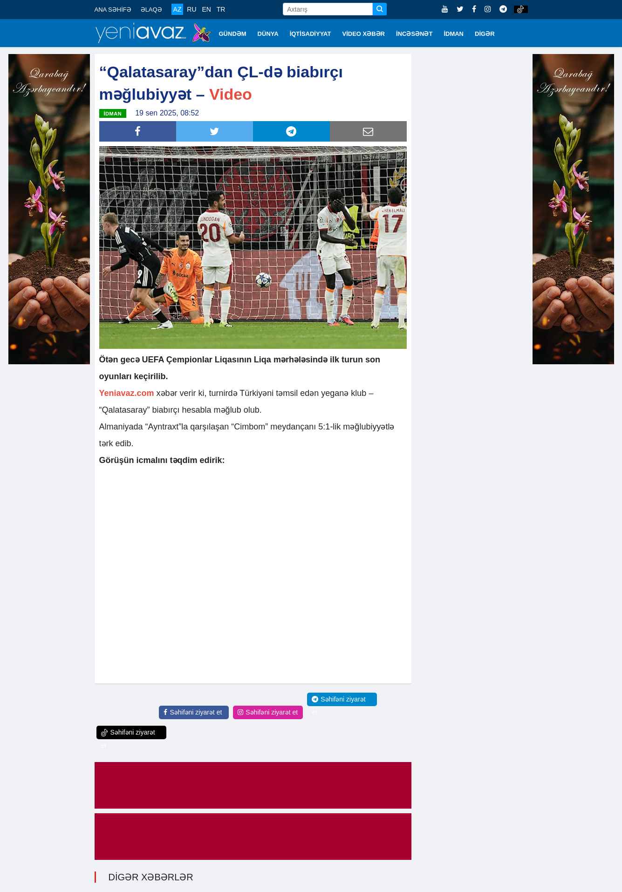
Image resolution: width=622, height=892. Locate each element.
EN (206, 9)
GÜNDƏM (232, 33)
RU (191, 9)
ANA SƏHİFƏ (113, 9)
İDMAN (454, 33)
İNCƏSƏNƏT (414, 33)
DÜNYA (268, 33)
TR (221, 9)
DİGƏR (485, 33)
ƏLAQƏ (151, 9)
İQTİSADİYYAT (310, 33)
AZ (177, 9)
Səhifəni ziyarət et (193, 712)
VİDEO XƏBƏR (363, 33)
